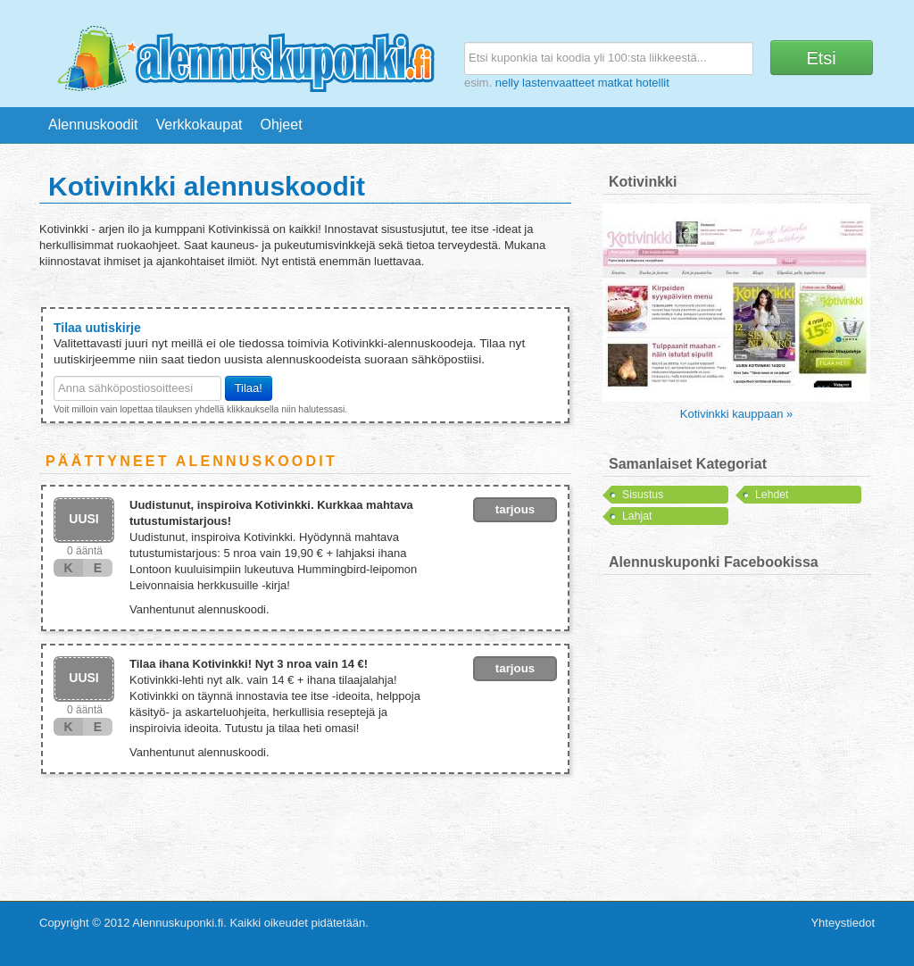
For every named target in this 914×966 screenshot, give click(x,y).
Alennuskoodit (93, 124)
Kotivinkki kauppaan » (736, 414)
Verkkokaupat (199, 124)
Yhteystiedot (842, 922)
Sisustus (642, 494)
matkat (615, 82)
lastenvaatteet (558, 82)
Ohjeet (281, 124)
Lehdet (771, 494)
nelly (507, 82)
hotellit (652, 82)
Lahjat (637, 516)
